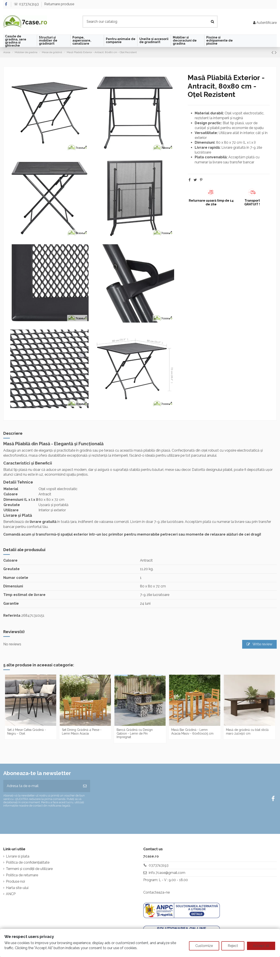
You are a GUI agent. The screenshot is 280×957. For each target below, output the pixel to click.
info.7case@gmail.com (167, 873)
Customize (204, 946)
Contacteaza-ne (156, 892)
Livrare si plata (17, 856)
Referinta (11, 615)
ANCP (11, 894)
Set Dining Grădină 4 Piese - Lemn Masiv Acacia (82, 731)
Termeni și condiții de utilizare (29, 869)
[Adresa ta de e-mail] (41, 786)
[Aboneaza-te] (85, 786)
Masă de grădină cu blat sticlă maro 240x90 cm (247, 731)
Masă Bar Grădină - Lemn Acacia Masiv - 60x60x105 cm (192, 731)
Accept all (261, 946)
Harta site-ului (17, 888)
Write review (259, 644)
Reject (233, 946)
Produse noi (15, 881)
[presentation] (40, 818)
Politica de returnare (22, 875)
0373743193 (158, 865)
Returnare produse (59, 4)
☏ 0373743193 (27, 4)
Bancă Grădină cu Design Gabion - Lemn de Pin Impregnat (135, 733)
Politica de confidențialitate (27, 862)
